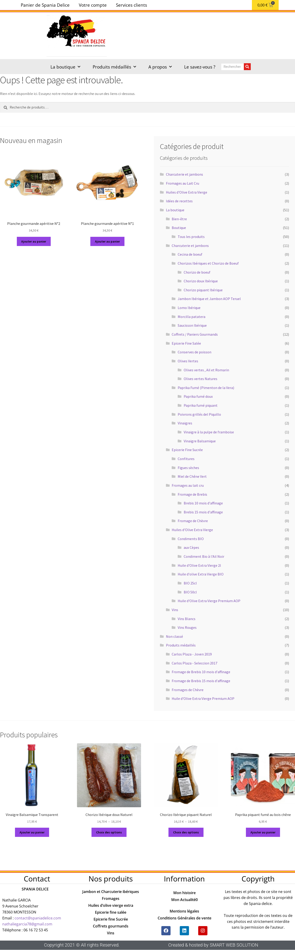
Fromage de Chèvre (193, 520)
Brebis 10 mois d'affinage (203, 503)
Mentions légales (184, 911)
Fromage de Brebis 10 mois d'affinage (201, 672)
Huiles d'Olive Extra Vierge (186, 192)
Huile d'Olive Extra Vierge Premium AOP (209, 600)
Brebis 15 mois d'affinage (203, 512)
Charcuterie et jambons (184, 174)
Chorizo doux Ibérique (201, 281)
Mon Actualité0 (184, 899)
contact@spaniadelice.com (38, 918)
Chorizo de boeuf (197, 272)
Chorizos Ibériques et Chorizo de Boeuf (208, 263)
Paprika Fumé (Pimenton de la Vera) (206, 387)
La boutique (65, 66)
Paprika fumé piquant (201, 405)
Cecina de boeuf (190, 254)
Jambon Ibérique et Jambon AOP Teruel (209, 298)
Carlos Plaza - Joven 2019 (192, 654)
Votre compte (93, 5)
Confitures (186, 458)
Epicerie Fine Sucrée (187, 449)
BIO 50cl (190, 592)
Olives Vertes (188, 361)
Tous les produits (191, 236)
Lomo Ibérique (189, 307)
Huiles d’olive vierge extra (110, 905)
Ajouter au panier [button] (33, 241)
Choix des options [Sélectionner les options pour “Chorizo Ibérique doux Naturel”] (109, 832)
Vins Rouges (187, 627)
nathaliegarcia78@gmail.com (27, 924)
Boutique (179, 227)
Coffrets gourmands (110, 926)
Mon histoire (184, 892)
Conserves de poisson (194, 352)
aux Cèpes (191, 547)
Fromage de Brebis (192, 494)
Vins (175, 609)
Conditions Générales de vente (184, 918)
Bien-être (179, 219)
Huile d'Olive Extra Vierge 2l (199, 565)
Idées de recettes (179, 201)
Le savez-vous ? (199, 67)
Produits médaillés (114, 66)
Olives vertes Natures (200, 378)
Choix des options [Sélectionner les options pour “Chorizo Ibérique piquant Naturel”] (186, 832)
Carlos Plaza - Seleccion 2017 (194, 663)
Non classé (174, 636)
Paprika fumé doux (198, 396)
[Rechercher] (247, 66)
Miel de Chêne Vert (192, 476)
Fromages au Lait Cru (182, 183)
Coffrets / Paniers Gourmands (195, 334)
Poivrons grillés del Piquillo (199, 414)
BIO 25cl (190, 583)
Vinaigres (185, 423)
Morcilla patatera (191, 316)
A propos (160, 66)
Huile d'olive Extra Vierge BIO (201, 574)
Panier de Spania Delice (45, 5)
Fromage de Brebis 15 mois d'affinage (201, 680)
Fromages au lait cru (188, 485)
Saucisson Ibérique (192, 325)
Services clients (131, 5)
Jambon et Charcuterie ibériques (110, 891)
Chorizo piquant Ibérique (203, 290)
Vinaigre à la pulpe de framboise (209, 432)
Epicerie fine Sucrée (111, 919)
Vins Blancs (186, 618)
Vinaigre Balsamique (200, 441)
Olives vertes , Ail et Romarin (206, 370)
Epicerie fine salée (110, 912)
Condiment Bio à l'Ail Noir (204, 556)
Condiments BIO (191, 538)
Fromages (110, 898)
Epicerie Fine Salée (186, 343)
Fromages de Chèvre (188, 689)
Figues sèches (188, 467)
